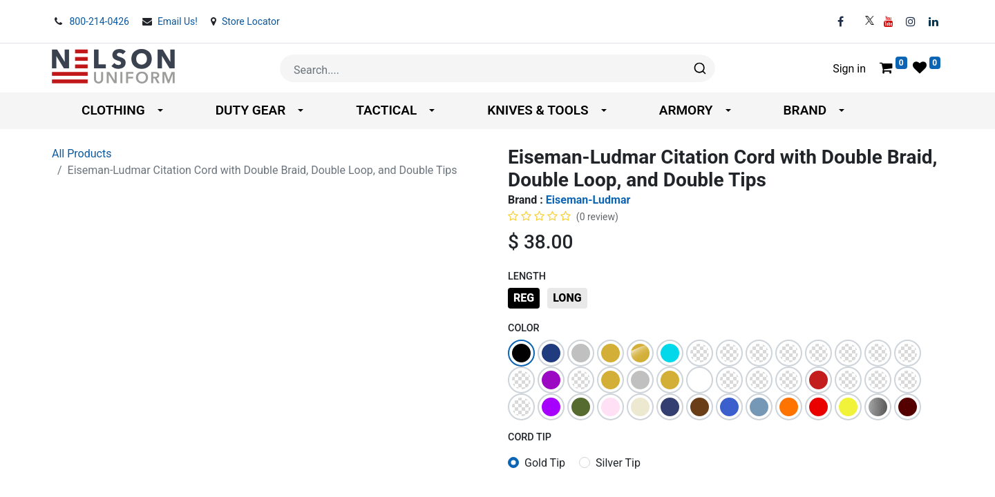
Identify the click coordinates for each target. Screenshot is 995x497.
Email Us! (179, 21)
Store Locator (251, 21)
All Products (81, 153)
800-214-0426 (100, 21)
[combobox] (497, 68)
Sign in (849, 68)
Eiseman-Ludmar (588, 199)
